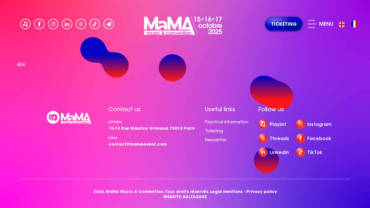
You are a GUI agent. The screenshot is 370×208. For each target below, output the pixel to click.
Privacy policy (261, 191)
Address (115, 122)
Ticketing (214, 130)
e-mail (113, 138)
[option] (354, 24)
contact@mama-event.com (137, 144)
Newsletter (215, 139)
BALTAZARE (195, 196)
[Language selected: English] (349, 24)
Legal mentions (226, 191)
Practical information (226, 122)
